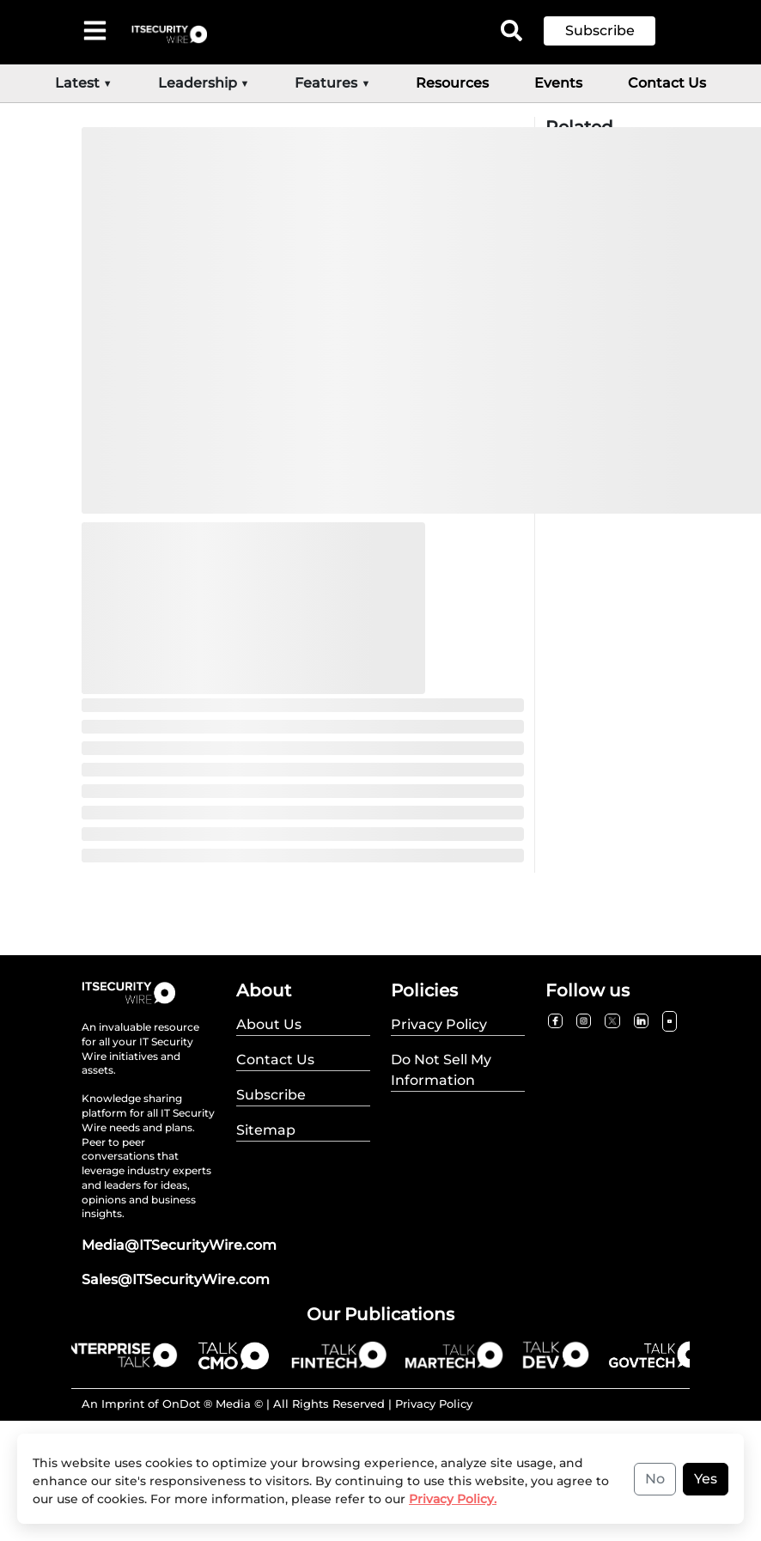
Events (558, 83)
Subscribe (600, 30)
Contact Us (667, 83)
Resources (452, 83)
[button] (612, 31)
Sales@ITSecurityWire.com (176, 1279)
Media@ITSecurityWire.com (179, 1245)
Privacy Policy (433, 1403)
